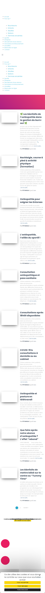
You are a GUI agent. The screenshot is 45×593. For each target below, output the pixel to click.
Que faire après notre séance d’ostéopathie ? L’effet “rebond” (29, 435)
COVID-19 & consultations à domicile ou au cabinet (29, 355)
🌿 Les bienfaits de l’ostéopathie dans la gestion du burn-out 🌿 (31, 119)
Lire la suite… (38, 146)
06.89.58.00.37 (5, 550)
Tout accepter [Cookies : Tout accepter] (22, 582)
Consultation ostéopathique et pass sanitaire (30, 275)
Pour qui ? (7, 19)
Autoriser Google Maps (22, 520)
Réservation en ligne (10, 47)
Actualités (7, 46)
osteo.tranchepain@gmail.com (11, 567)
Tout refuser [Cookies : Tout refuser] (23, 586)
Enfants (11, 28)
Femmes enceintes (15, 36)
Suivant (25, 507)
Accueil (6, 17)
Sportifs (6, 38)
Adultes (11, 31)
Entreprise (7, 40)
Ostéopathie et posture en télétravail (28, 396)
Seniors (10, 33)
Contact (7, 49)
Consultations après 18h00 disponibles (31, 314)
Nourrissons (12, 25)
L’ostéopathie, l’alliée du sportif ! (30, 236)
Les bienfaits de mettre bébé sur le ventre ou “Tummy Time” (30, 474)
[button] (22, 54)
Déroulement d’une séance (12, 42)
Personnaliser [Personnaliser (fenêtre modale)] (22, 590)
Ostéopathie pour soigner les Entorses (31, 201)
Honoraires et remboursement (13, 44)
